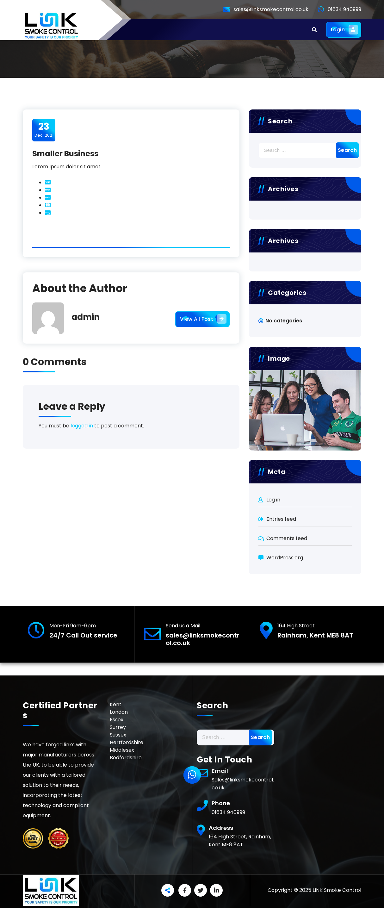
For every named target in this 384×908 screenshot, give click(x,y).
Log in (273, 499)
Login (343, 29)
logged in (82, 425)
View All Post (202, 319)
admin (85, 317)
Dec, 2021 (43, 129)
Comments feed (286, 538)
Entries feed (281, 519)
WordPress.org (284, 557)
